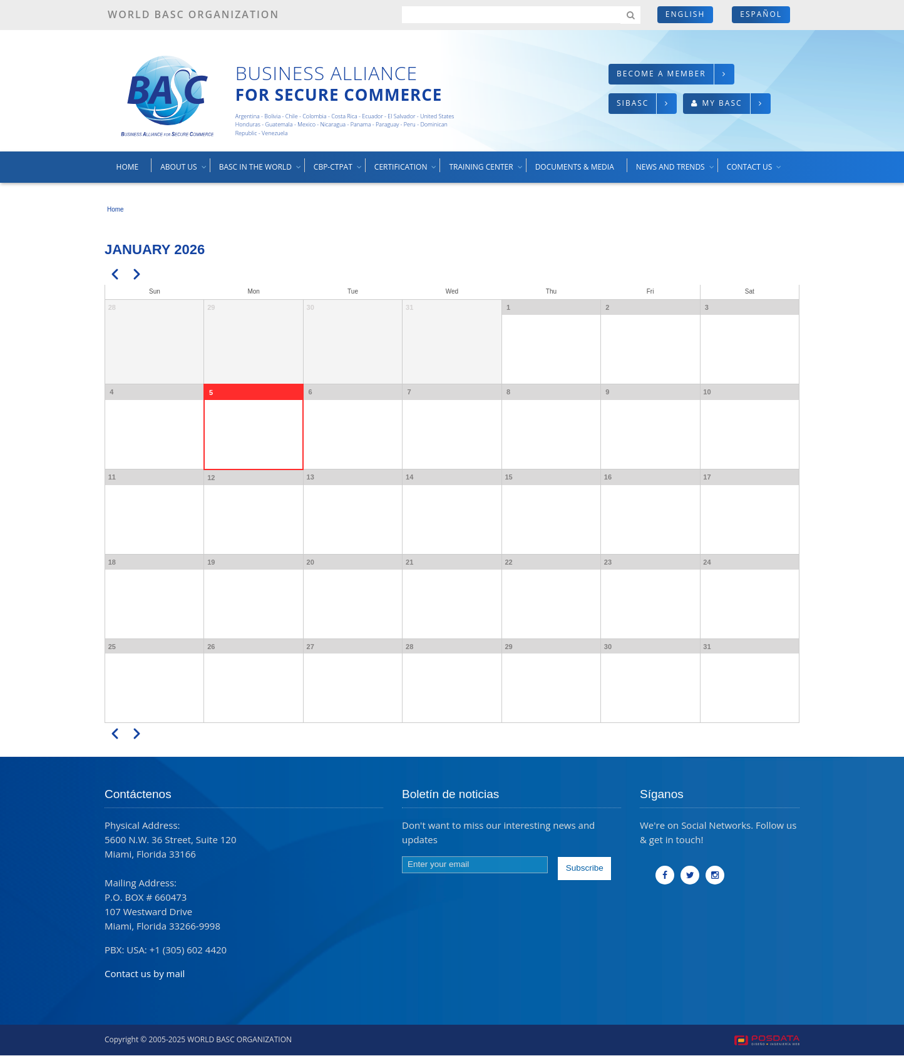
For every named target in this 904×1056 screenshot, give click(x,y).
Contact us (755, 171)
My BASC (722, 103)
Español (761, 14)
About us (183, 171)
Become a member (661, 73)
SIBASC (633, 103)
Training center (486, 171)
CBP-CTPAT (338, 171)
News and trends (676, 171)
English (685, 14)
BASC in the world (260, 171)
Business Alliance (326, 73)
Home (127, 166)
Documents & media (574, 166)
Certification (406, 171)
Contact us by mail (145, 973)
